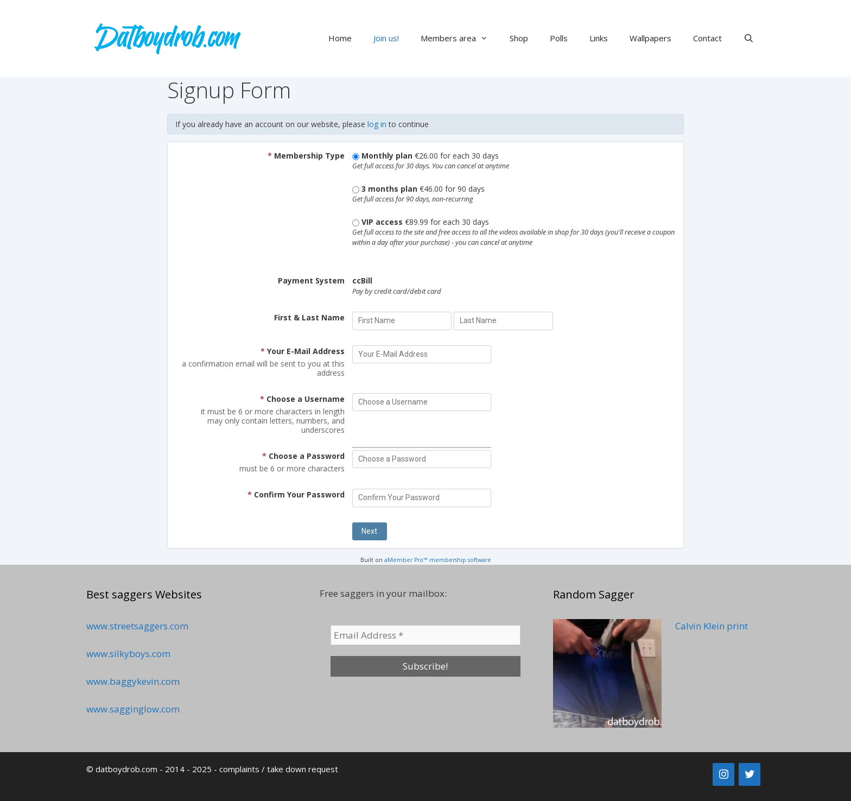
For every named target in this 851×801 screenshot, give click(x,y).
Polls (559, 38)
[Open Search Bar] (749, 38)
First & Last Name (309, 317)
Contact (707, 38)
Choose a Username (302, 399)
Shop (519, 38)
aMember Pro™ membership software (437, 560)
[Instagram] (723, 774)
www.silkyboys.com (128, 653)
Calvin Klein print (711, 626)
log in (376, 124)
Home (340, 38)
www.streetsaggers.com (137, 626)
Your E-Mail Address (303, 351)
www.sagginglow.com (133, 709)
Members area (460, 38)
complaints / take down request (278, 769)
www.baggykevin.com (133, 681)
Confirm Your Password (296, 494)
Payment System (311, 280)
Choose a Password (303, 456)
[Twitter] (749, 774)
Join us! (386, 38)
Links (598, 38)
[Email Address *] (425, 635)
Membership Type (306, 155)
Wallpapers (650, 38)
